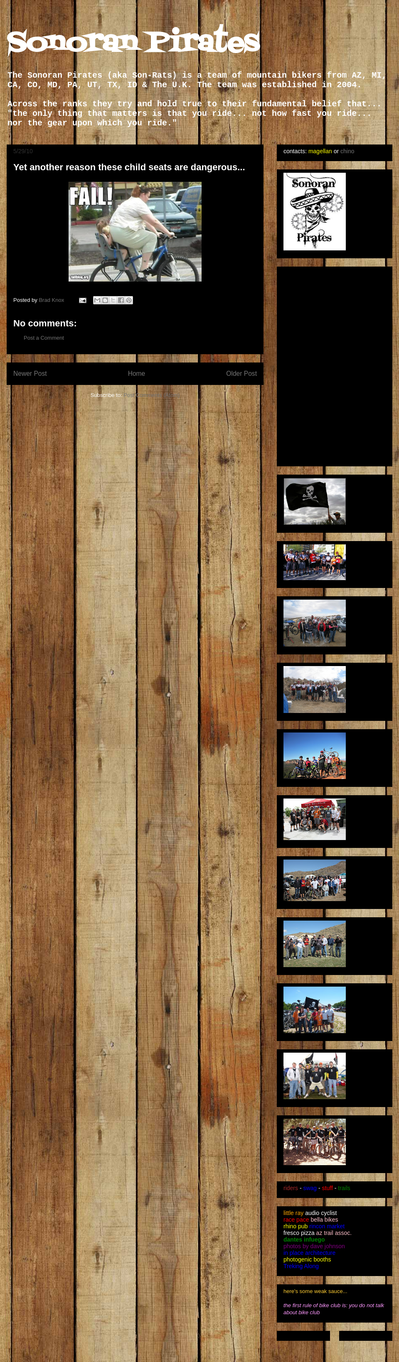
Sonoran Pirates (133, 44)
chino (347, 151)
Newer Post (30, 373)
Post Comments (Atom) (151, 395)
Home (136, 373)
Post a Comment (44, 338)
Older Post (241, 373)
